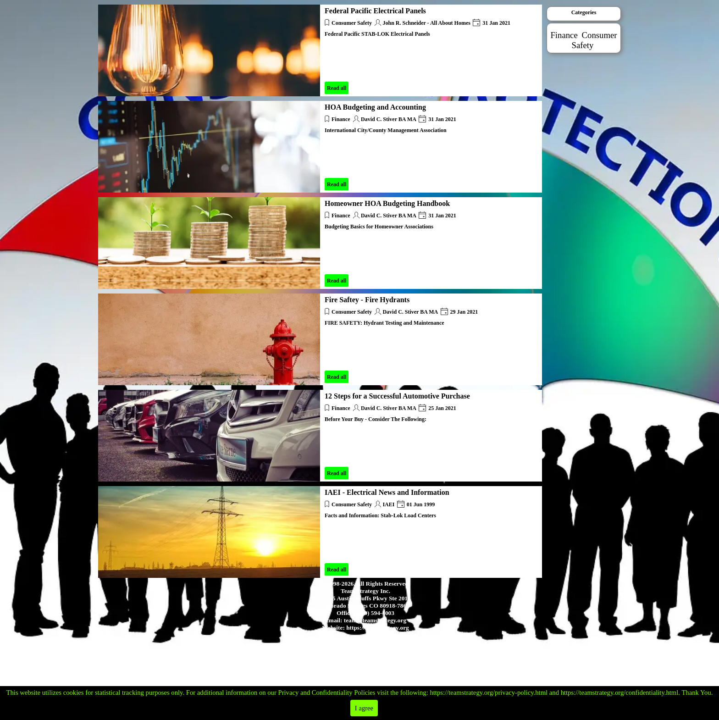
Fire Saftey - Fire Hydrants (367, 300)
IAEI (388, 504)
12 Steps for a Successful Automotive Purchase (397, 396)
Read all (336, 88)
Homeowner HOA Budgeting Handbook (387, 203)
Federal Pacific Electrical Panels (375, 11)
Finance (341, 119)
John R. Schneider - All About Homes (426, 23)
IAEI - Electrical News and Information (387, 492)
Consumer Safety (352, 23)
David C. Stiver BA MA (388, 119)
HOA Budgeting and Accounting (375, 107)
